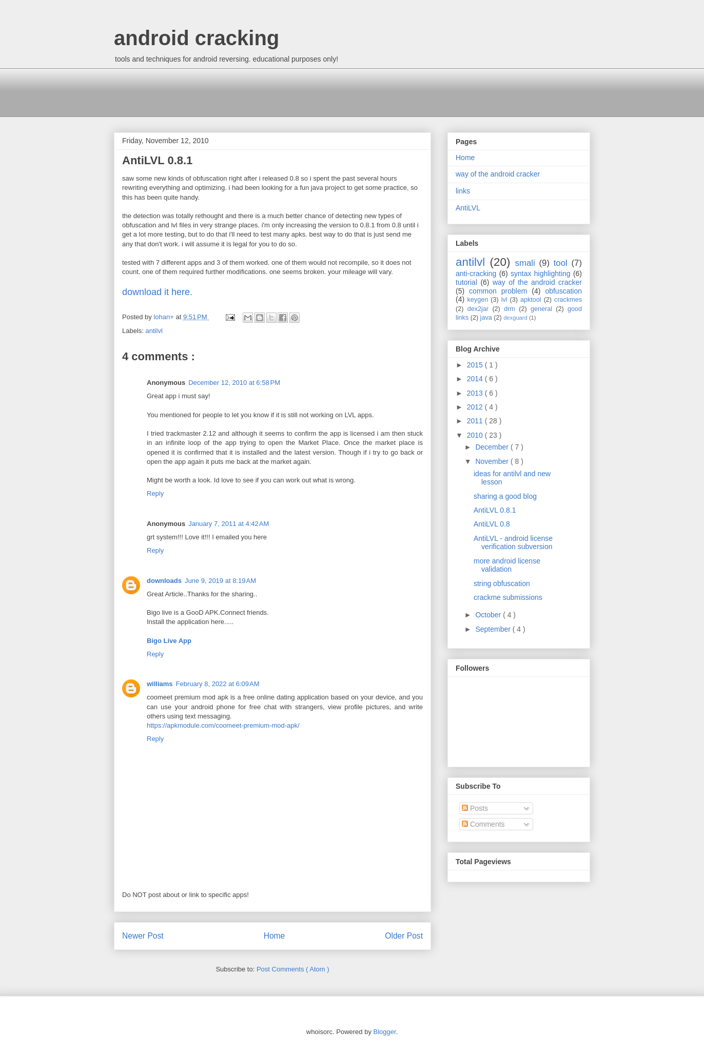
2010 (476, 435)
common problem (498, 291)
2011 (476, 421)
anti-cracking (476, 273)
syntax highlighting (541, 273)
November (492, 461)
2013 (476, 393)
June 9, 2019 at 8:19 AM (220, 581)
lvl (504, 299)
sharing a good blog (505, 496)
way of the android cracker (498, 174)
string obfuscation (502, 583)
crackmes (568, 299)
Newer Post (143, 935)
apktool (530, 299)
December (492, 447)
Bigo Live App (169, 641)
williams (160, 684)
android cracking (196, 38)
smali (525, 263)
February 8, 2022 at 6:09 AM (218, 684)
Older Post (404, 935)
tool (561, 263)
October (489, 615)
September (493, 629)
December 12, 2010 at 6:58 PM (234, 382)
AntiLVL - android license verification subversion (513, 542)
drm (509, 309)
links (463, 191)
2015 (476, 365)
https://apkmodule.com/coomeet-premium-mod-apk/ (223, 725)
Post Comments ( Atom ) (293, 969)
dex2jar (477, 309)
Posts (475, 808)
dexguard (515, 318)
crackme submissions (508, 597)
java (486, 317)
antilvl (154, 331)
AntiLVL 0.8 (492, 524)
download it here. (157, 292)
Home (274, 935)
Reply (155, 493)
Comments (483, 824)
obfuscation (563, 291)
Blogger (385, 1032)
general (541, 309)
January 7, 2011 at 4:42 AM (228, 524)
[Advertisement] (300, 91)
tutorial (466, 282)
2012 (476, 407)
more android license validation (507, 565)
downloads (164, 581)
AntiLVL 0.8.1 (495, 510)
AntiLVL (468, 208)
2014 (476, 379)
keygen (477, 299)
